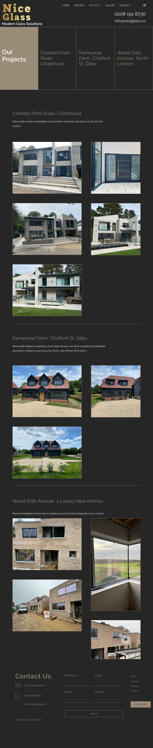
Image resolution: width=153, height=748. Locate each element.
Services (135, 681)
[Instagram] (144, 5)
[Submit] (93, 713)
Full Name (70, 675)
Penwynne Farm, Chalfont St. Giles (95, 58)
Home (134, 676)
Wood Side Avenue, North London (132, 58)
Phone (68, 692)
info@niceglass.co (130, 21)
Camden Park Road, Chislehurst (47, 113)
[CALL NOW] (141, 704)
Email (98, 675)
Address (99, 692)
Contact (135, 690)
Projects (135, 686)
